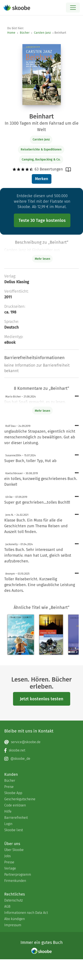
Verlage (10, 868)
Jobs (7, 856)
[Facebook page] (41, 750)
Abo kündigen (14, 919)
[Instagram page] (41, 758)
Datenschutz (13, 900)
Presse (9, 862)
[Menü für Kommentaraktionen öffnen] (77, 396)
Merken (41, 178)
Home (11, 33)
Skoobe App (13, 793)
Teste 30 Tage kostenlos (42, 220)
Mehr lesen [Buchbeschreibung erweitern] (42, 259)
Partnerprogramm (17, 875)
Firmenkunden (15, 881)
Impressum (12, 925)
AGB (7, 906)
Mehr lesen (42, 411)
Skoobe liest (13, 830)
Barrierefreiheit (16, 818)
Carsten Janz (42, 33)
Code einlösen (15, 805)
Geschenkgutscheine (19, 799)
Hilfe (8, 811)
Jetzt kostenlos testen (41, 698)
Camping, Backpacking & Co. (41, 159)
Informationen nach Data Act (26, 913)
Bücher (24, 33)
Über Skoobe (14, 850)
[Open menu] (73, 8)
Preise (9, 787)
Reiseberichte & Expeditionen (41, 149)
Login (8, 824)
